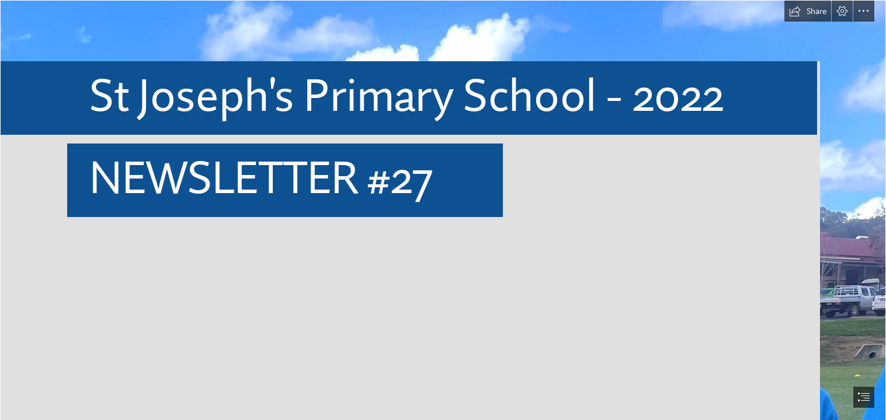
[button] (807, 11)
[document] (443, 210)
